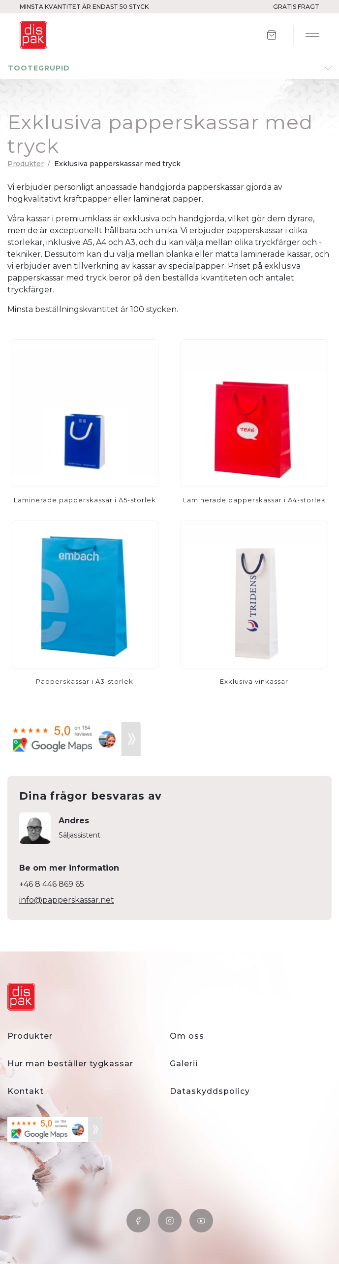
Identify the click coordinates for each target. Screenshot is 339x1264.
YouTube (201, 1220)
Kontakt (25, 1091)
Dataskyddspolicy (210, 1091)
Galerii (184, 1063)
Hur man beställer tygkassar (70, 1063)
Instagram (170, 1220)
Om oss (187, 1036)
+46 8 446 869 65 (51, 884)
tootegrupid (39, 68)
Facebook (138, 1220)
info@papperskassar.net (66, 900)
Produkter (25, 163)
